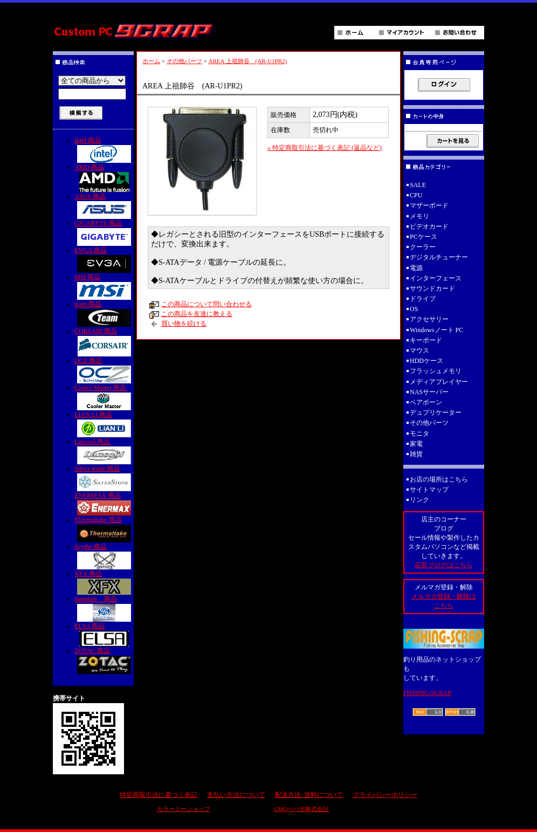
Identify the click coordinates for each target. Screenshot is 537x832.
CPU (416, 195)
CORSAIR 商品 (104, 341)
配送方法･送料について (309, 795)
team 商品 (104, 313)
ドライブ (423, 298)
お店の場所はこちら (439, 479)
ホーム (151, 61)
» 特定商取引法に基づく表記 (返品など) (324, 148)
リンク (419, 500)
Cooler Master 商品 (104, 397)
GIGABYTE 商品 (104, 232)
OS (414, 309)
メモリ (419, 216)
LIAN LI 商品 (104, 424)
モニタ (419, 433)
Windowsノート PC (436, 330)
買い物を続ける (183, 323)
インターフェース (436, 278)
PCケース (423, 236)
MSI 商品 (104, 286)
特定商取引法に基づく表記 (158, 795)
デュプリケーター (436, 412)
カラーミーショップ (183, 809)
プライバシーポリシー (385, 795)
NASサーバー (429, 392)
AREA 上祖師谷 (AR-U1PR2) (247, 61)
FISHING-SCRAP (427, 693)
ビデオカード (429, 226)
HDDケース (426, 361)
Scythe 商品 (104, 556)
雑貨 (416, 454)
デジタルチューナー (442, 257)
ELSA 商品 (104, 634)
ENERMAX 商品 (104, 503)
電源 (416, 268)
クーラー (423, 247)
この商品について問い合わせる (206, 304)
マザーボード (429, 205)
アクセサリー (429, 319)
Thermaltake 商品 (104, 529)
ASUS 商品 (104, 205)
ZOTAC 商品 (104, 660)
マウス (419, 350)
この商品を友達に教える (196, 314)
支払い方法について (236, 795)
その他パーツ (184, 61)
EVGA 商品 (104, 259)
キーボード (426, 340)
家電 (416, 444)
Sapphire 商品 (104, 608)
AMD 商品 (104, 177)
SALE (418, 185)
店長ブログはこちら (444, 565)
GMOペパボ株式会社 (301, 809)
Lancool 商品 (104, 451)
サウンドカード (432, 288)
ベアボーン (426, 402)
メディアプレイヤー (439, 382)
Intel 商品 (104, 149)
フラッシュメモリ (436, 371)
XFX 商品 (104, 582)
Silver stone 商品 (104, 478)
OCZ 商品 (104, 370)
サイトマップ (429, 489)
